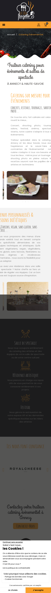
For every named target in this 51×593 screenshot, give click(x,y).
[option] (25, 185)
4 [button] (21, 489)
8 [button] (32, 489)
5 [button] (24, 489)
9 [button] (35, 489)
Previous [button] (8, 185)
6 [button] (27, 489)
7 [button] (29, 489)
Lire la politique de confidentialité (16, 568)
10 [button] (37, 489)
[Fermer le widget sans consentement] (12, 542)
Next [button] (42, 185)
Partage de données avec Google (19, 577)
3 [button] (28, 201)
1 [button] (22, 201)
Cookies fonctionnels (13, 579)
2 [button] (25, 201)
